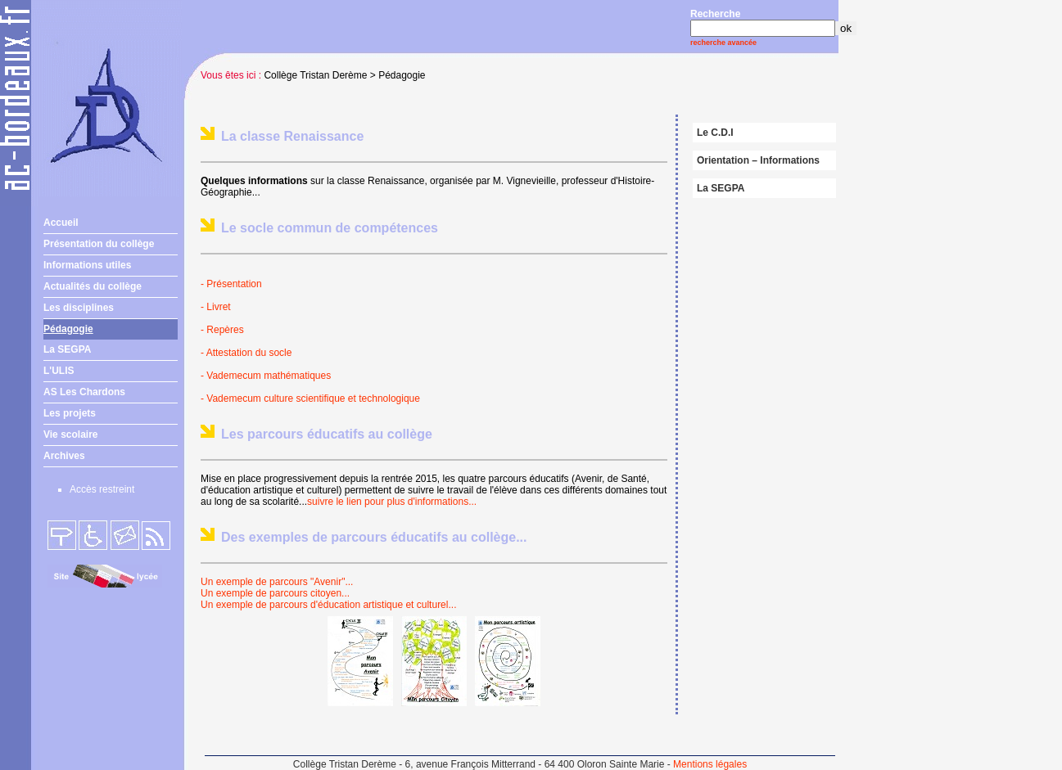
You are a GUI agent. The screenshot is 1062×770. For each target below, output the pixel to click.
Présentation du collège (98, 244)
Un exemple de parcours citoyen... (275, 593)
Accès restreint (102, 489)
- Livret (216, 307)
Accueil (61, 222)
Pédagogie (68, 329)
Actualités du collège (92, 286)
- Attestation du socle (246, 352)
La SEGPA (67, 349)
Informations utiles (87, 265)
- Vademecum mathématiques (266, 375)
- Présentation (232, 284)
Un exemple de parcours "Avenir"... (277, 582)
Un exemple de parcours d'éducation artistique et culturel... (328, 604)
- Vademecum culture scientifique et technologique (310, 398)
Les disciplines (78, 307)
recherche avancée (723, 42)
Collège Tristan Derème (315, 75)
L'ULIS (59, 370)
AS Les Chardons (84, 392)
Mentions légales (710, 764)
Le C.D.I (715, 132)
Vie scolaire (70, 434)
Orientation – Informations (758, 160)
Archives (64, 456)
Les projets (69, 413)
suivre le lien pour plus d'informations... (392, 501)
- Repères (222, 329)
